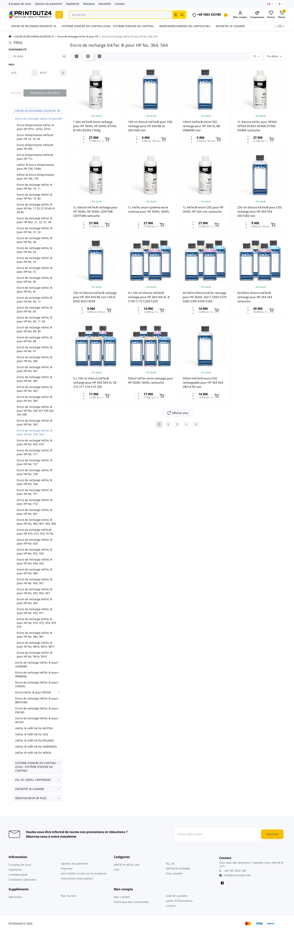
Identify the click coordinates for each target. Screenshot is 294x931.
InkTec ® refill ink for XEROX (33, 752)
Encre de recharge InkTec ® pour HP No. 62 (34, 250)
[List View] (76, 56)
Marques (89, 4)
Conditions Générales (22, 879)
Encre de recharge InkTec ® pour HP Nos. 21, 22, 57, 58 (34, 220)
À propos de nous (20, 4)
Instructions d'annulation (77, 878)
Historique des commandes (131, 902)
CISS (116, 869)
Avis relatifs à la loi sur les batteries (83, 873)
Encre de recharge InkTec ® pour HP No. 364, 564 (34, 432)
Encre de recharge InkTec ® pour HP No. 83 (34, 309)
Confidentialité (18, 874)
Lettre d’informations (179, 901)
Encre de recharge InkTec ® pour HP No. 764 (34, 482)
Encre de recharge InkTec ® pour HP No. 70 (34, 260)
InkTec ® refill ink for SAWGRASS (36, 746)
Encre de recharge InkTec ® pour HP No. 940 (34, 571)
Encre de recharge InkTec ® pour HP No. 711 (34, 452)
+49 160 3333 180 (232, 870)
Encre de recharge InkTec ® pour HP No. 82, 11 (34, 299)
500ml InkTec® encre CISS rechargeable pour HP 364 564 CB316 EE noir (203, 382)
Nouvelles (105, 4)
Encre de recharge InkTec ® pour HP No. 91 (34, 349)
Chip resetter (174, 873)
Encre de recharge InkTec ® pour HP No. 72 (34, 269)
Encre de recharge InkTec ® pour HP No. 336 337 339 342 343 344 (35, 410)
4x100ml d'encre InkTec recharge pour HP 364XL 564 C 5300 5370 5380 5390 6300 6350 (204, 297)
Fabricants (15, 897)
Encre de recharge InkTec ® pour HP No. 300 (34, 359)
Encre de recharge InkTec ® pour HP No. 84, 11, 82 (34, 319)
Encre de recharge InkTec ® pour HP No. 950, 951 (34, 581)
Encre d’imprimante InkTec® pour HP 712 (35, 157)
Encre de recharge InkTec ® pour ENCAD (36, 710)
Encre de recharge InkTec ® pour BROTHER (36, 700)
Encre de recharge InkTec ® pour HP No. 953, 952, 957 (34, 591)
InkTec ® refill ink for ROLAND (34, 740)
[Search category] (176, 15)
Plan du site (68, 896)
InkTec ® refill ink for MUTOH (34, 728)
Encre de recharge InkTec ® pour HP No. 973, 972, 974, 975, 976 (37, 622)
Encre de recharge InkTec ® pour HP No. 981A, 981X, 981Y (36, 644)
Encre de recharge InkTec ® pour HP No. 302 (34, 379)
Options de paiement (48, 4)
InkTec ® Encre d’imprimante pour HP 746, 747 (35, 176)
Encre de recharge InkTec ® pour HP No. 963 (34, 601)
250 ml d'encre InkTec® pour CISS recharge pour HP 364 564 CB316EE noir (259, 211)
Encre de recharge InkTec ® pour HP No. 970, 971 (34, 611)
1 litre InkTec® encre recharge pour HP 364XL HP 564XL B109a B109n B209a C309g (94, 126)
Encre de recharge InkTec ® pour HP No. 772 (34, 502)
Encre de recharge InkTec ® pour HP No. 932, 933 (34, 551)
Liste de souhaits (176, 896)
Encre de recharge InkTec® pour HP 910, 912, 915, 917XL (35, 531)
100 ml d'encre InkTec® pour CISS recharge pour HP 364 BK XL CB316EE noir (150, 126)
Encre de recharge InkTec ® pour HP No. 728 (34, 472)
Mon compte (122, 897)
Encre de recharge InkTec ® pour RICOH (36, 720)
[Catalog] (59, 15)
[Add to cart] (107, 139)
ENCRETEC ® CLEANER (29, 789)
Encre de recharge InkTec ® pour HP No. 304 (34, 399)
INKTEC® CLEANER (178, 868)
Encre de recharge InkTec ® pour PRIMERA (36, 674)
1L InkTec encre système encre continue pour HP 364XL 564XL (148, 209)
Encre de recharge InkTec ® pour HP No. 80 (34, 279)
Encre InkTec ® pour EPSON (33, 692)
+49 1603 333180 (206, 15)
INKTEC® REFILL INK (127, 864)
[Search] (182, 15)
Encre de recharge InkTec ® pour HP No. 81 (34, 289)
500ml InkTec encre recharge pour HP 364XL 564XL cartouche (150, 380)
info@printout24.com (235, 875)
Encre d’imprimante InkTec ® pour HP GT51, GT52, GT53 (35, 127)
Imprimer (67, 868)
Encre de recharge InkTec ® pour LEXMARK (36, 664)
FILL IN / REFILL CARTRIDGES (33, 780)
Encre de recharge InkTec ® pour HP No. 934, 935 (34, 561)
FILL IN (170, 863)
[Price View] (99, 56)
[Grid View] (88, 56)
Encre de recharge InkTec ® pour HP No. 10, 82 (34, 196)
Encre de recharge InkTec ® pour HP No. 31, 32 (34, 230)
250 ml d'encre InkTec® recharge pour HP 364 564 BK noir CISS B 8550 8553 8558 (94, 297)
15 (256, 56)
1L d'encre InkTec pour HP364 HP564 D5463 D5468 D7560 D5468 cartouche (257, 126)
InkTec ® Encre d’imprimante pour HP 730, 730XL (35, 166)
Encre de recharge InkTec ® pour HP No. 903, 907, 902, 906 (36, 521)
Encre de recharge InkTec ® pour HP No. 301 (34, 369)
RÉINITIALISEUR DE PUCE (31, 798)
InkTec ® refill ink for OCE (31, 734)
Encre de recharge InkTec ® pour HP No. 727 (34, 462)
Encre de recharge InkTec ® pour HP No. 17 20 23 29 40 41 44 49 (36, 208)
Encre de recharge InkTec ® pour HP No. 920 (34, 541)
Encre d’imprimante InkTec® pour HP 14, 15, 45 (35, 137)
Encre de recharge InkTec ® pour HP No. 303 (34, 389)
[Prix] (20, 72)
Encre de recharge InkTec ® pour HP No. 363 (34, 422)
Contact (120, 4)
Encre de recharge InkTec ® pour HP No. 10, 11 (34, 186)
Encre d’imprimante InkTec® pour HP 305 (35, 147)
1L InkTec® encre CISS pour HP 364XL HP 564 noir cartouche (203, 209)
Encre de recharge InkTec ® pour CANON (36, 684)
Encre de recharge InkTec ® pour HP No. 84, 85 (34, 329)
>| (195, 424)
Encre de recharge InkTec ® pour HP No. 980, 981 (34, 634)
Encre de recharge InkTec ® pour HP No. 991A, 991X (34, 654)
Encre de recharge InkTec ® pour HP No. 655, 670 (34, 442)
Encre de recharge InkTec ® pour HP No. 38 (34, 240)
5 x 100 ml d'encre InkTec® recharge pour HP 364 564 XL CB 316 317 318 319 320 (94, 382)
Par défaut (274, 56)
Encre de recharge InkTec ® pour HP (38, 118)
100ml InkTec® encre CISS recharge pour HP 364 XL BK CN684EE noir (201, 126)
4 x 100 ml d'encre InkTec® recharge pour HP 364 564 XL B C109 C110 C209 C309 (149, 297)
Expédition (72, 4)
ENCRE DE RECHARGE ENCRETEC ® (37, 111)
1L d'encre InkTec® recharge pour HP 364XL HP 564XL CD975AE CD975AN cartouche (95, 211)
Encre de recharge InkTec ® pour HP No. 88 (34, 339)
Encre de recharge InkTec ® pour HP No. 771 (34, 492)
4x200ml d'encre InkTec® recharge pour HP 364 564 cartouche (254, 297)
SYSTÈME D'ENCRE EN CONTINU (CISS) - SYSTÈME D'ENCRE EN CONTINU (35, 766)
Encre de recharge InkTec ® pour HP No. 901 (34, 512)
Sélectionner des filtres (45, 93)
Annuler (16, 93)
